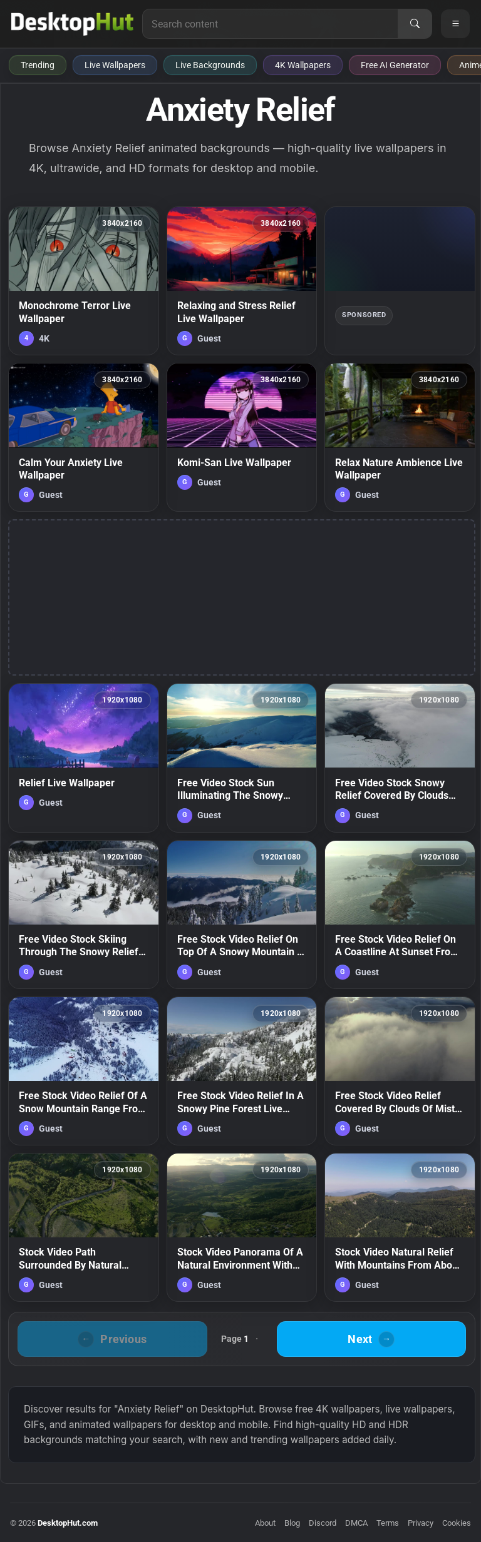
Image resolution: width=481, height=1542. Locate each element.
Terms (387, 1523)
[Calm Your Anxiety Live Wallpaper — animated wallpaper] (83, 437)
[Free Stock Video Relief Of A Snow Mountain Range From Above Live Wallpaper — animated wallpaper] (83, 1071)
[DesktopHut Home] (72, 24)
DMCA (356, 1523)
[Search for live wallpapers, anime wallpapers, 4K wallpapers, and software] (270, 23)
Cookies (456, 1523)
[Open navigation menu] (455, 23)
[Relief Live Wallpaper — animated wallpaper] (83, 757)
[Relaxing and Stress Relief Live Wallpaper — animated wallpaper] (242, 281)
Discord (322, 1523)
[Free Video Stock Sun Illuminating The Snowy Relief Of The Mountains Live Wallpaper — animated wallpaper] (242, 757)
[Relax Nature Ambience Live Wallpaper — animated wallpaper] (400, 437)
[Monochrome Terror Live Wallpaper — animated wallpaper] (83, 281)
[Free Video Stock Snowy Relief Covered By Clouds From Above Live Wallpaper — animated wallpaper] (400, 757)
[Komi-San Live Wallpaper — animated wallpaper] (242, 437)
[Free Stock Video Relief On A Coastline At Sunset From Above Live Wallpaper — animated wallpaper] (400, 914)
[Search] (415, 23)
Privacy (420, 1523)
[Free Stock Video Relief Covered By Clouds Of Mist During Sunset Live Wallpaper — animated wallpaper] (400, 1071)
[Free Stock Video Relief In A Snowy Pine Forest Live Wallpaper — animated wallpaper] (242, 1071)
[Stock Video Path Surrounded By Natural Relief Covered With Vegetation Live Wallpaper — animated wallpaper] (83, 1227)
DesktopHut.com (68, 1523)
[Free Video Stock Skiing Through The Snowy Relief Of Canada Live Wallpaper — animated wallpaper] (83, 914)
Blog (292, 1523)
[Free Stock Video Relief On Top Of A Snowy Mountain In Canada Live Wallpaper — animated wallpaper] (242, 914)
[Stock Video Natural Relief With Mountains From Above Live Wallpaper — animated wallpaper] (400, 1227)
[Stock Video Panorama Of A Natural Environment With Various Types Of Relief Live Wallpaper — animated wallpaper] (242, 1227)
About (265, 1523)
